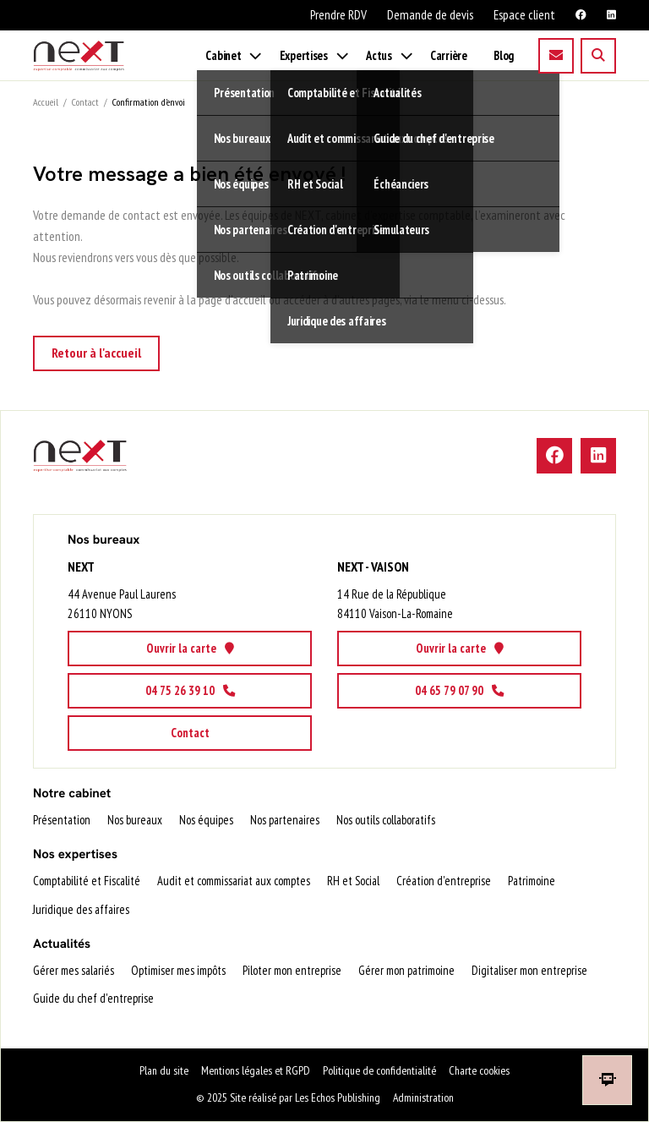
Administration (423, 1097)
